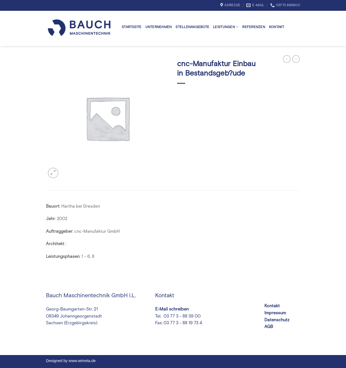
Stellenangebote (192, 27)
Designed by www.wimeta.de (71, 361)
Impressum (275, 313)
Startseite (132, 27)
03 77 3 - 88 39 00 (181, 316)
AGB (268, 327)
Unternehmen (158, 27)
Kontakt (276, 27)
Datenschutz (277, 320)
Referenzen (253, 27)
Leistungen (225, 26)
